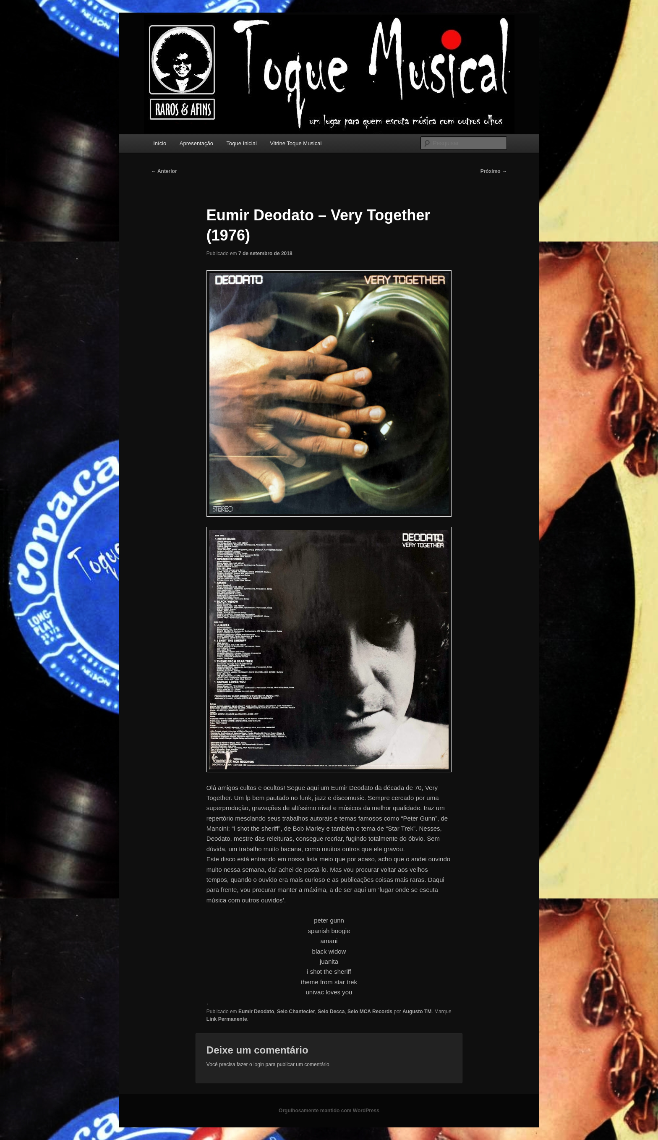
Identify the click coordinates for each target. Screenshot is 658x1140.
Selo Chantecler (296, 1011)
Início (159, 143)
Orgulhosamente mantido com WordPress (329, 1111)
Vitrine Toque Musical (295, 143)
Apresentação (196, 143)
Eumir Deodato (256, 1011)
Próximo (493, 171)
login (258, 1064)
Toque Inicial (242, 143)
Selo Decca (331, 1011)
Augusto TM (416, 1011)
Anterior (164, 171)
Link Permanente (226, 1019)
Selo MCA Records (369, 1011)
